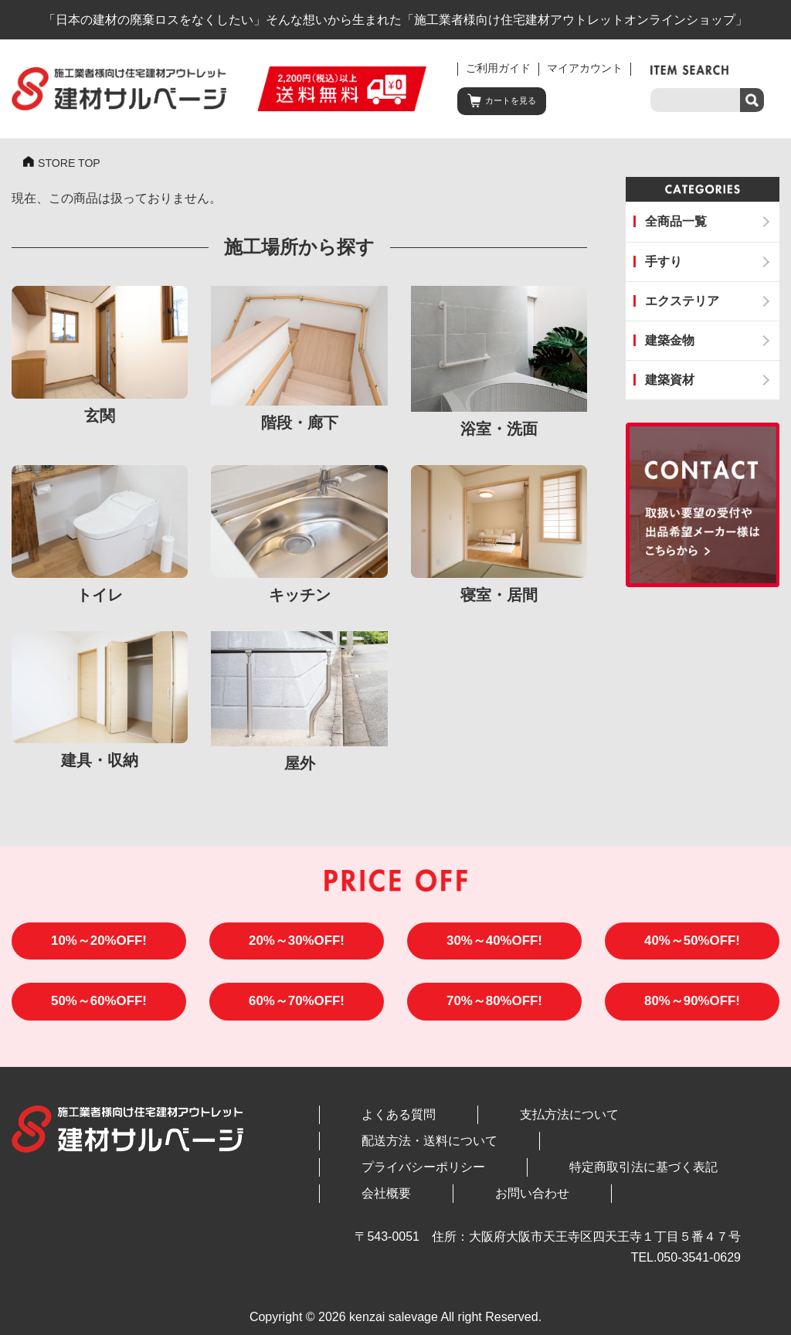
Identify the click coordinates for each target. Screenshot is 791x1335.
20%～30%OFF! (297, 945)
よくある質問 (368, 1125)
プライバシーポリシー (393, 1151)
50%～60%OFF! (99, 1010)
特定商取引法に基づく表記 (553, 1151)
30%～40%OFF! (495, 945)
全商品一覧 (676, 221)
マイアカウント (585, 68)
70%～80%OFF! (495, 1010)
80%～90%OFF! (692, 1010)
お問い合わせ (368, 1177)
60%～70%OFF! (297, 1010)
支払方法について (478, 1125)
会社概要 (676, 1151)
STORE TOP (73, 164)
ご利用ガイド (498, 68)
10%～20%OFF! (99, 945)
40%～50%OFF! (692, 945)
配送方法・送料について (620, 1125)
